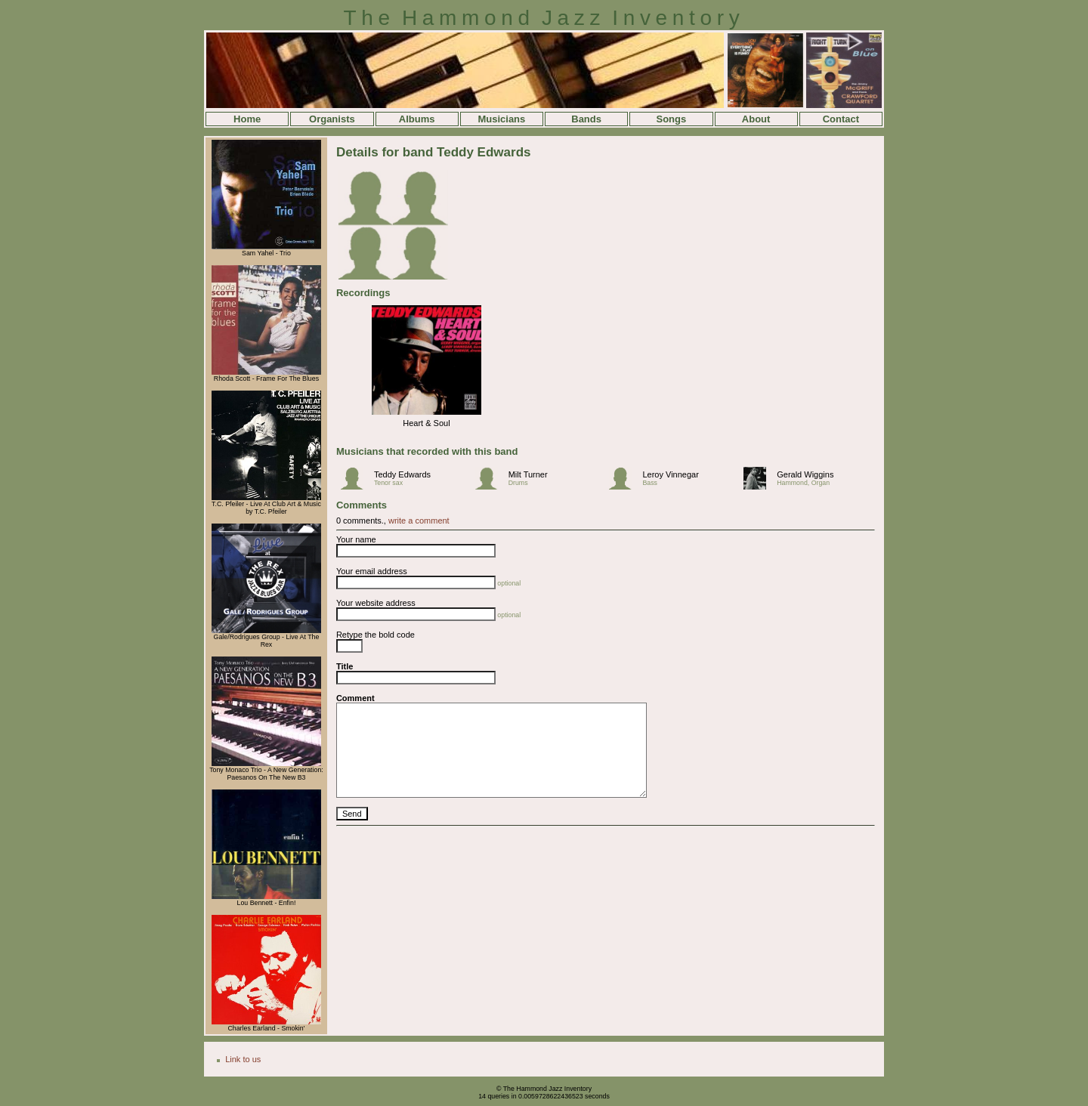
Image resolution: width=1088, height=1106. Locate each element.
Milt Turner (528, 474)
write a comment (419, 520)
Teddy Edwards (402, 474)
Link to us (243, 1059)
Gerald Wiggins (805, 474)
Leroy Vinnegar (670, 474)
